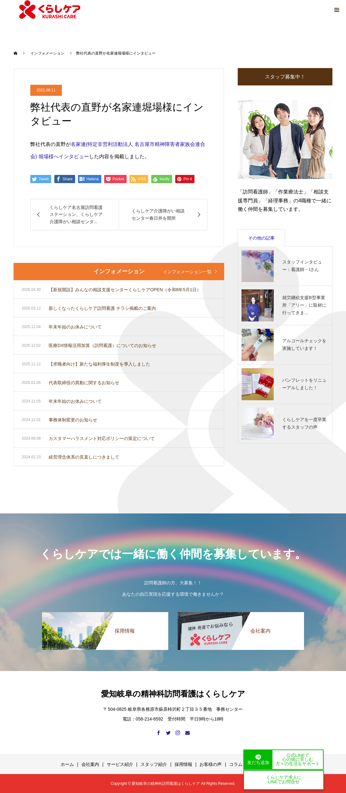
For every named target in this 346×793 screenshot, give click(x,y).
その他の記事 (261, 237)
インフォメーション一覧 (187, 271)
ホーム (67, 764)
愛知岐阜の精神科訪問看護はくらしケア (173, 693)
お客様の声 (211, 764)
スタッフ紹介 (153, 764)
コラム (235, 764)
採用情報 (183, 764)
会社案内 (90, 764)
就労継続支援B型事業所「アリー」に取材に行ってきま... (304, 305)
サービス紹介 (120, 764)
